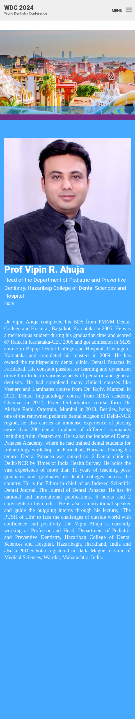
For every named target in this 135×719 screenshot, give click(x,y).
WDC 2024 (19, 8)
